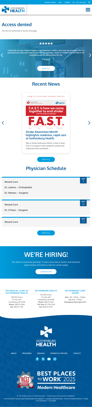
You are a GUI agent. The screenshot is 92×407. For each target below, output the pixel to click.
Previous (2, 55)
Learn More (46, 271)
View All (46, 68)
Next (90, 55)
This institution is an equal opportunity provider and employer (24, 398)
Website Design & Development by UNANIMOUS (61, 396)
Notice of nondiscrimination (73, 398)
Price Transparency (41, 400)
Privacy (86, 398)
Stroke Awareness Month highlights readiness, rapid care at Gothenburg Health (46, 135)
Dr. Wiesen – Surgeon (16, 192)
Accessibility (52, 400)
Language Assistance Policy (54, 398)
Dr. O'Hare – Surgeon (16, 209)
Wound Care (11, 181)
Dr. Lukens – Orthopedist (18, 187)
